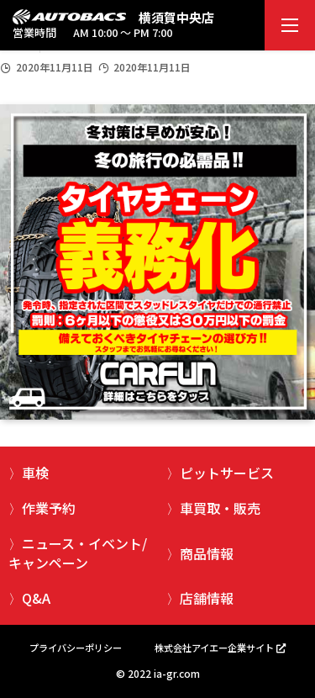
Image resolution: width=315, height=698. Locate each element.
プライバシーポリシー (75, 647)
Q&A (36, 598)
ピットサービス (227, 473)
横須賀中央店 (176, 17)
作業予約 (49, 508)
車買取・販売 (220, 508)
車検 (35, 473)
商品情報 (207, 553)
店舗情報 (207, 598)
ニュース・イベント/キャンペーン (77, 552)
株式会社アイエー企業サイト (214, 647)
